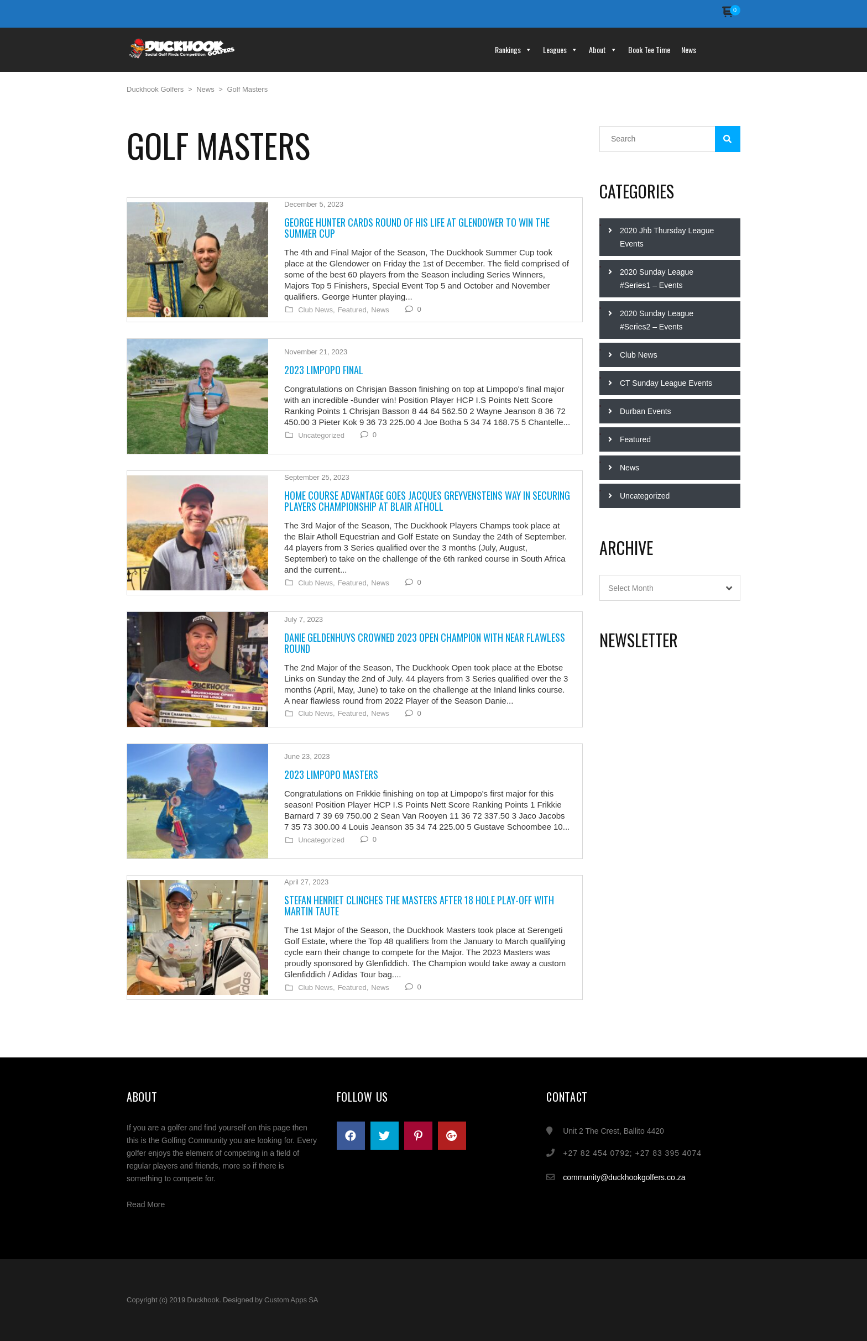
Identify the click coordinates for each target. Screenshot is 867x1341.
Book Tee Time (649, 49)
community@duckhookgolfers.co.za (624, 1177)
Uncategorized (320, 435)
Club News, (315, 310)
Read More (146, 1204)
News (688, 49)
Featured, (352, 310)
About (603, 49)
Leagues (560, 49)
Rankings (513, 49)
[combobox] (669, 588)
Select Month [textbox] (631, 588)
